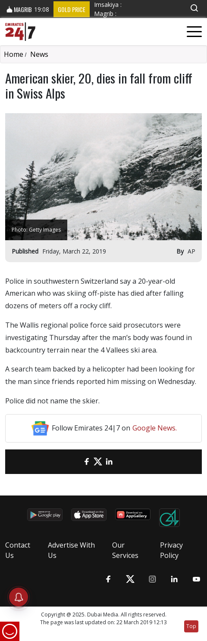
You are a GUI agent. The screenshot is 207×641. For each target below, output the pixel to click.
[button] (194, 8)
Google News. (154, 428)
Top (191, 626)
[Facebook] (86, 462)
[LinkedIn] (109, 462)
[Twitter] (98, 462)
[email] (75, 462)
